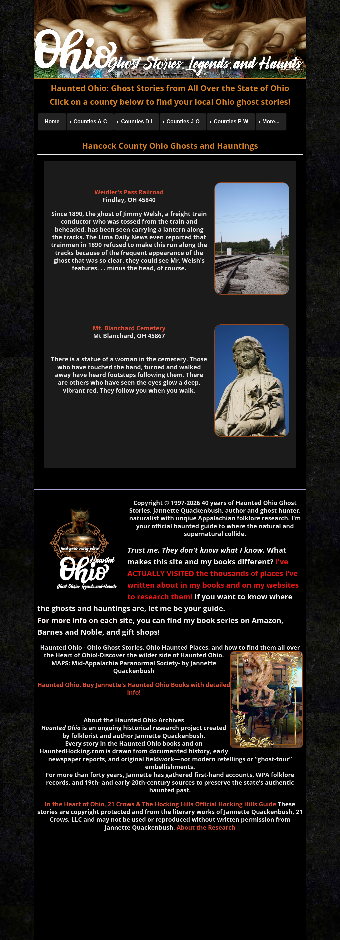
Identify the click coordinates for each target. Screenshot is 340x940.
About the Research (206, 827)
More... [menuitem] (271, 121)
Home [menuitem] (52, 121)
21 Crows (121, 804)
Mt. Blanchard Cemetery (129, 328)
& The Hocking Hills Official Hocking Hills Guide (206, 804)
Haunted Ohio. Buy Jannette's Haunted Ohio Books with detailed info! (133, 688)
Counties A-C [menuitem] (90, 121)
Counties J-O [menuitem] (183, 121)
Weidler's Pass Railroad (129, 192)
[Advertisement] (170, 884)
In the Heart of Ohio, (75, 804)
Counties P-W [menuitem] (231, 121)
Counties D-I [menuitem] (136, 121)
